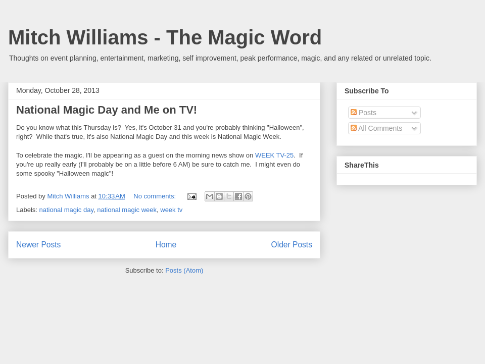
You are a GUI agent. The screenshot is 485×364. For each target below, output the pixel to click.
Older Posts (291, 244)
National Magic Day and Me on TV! (106, 109)
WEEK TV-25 (274, 155)
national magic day (66, 210)
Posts (363, 113)
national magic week (127, 210)
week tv (171, 210)
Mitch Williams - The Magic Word (165, 37)
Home (166, 244)
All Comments (376, 128)
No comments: (155, 196)
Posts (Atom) (184, 270)
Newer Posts (38, 244)
